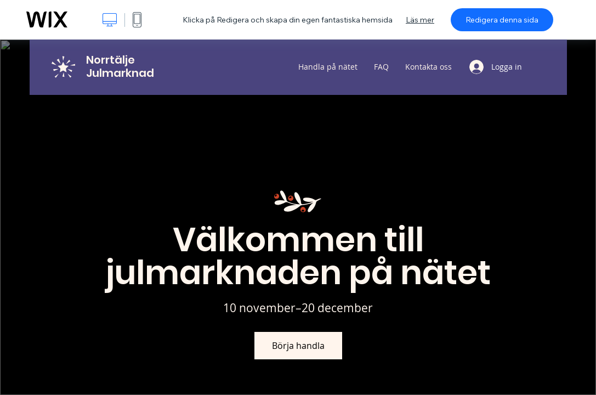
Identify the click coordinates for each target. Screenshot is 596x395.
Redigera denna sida (502, 20)
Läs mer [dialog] (420, 20)
